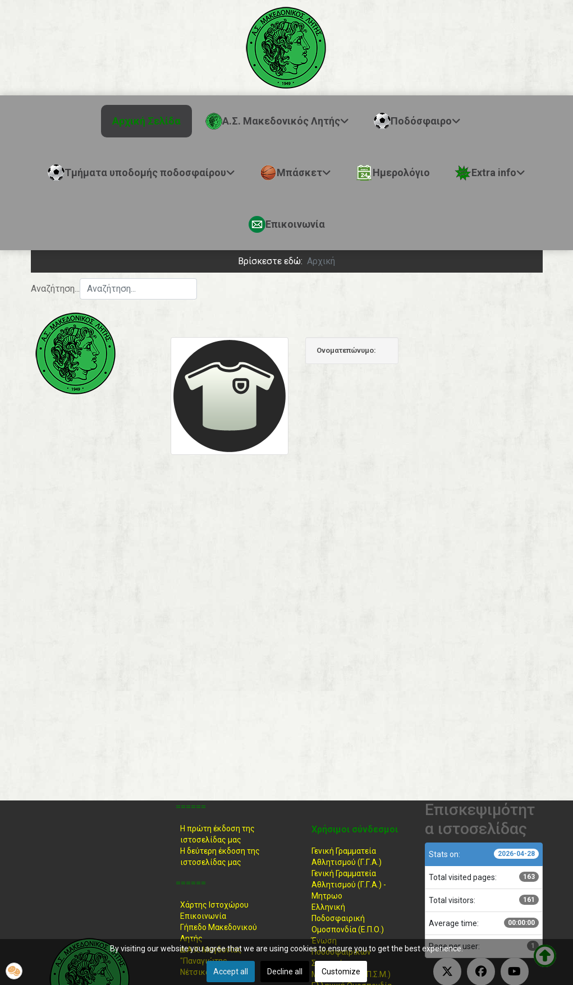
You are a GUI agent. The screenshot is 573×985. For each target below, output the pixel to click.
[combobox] (138, 289)
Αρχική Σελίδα (146, 121)
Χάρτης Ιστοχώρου (214, 904)
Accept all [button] (230, 971)
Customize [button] (341, 971)
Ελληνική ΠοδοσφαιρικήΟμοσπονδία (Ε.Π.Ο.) (347, 918)
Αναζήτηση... (55, 288)
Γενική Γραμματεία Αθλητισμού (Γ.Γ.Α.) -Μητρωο (348, 884)
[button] (14, 971)
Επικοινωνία (203, 916)
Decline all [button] (284, 971)
